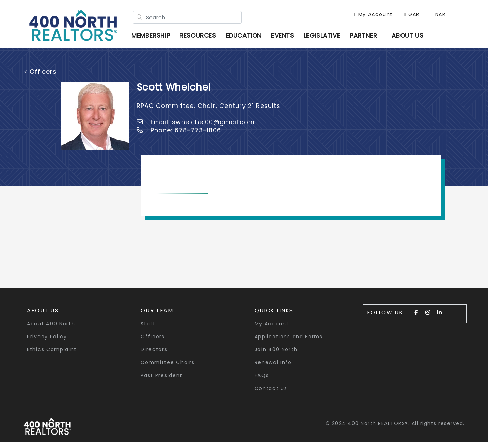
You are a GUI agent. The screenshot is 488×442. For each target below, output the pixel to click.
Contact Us (271, 388)
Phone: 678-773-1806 (179, 130)
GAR (412, 14)
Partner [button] (363, 35)
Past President (162, 375)
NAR (438, 14)
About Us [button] (43, 310)
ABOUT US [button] (407, 35)
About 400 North (51, 323)
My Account (373, 14)
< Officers (40, 71)
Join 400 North (276, 349)
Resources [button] (197, 35)
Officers (153, 336)
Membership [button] (150, 35)
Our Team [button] (157, 310)
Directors (154, 349)
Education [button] (244, 35)
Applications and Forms (289, 336)
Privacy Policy (47, 336)
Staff (148, 323)
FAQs (262, 375)
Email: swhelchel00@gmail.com (196, 122)
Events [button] (282, 35)
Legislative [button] (322, 35)
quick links (274, 310)
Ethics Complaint (52, 349)
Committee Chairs (167, 362)
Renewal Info (273, 362)
